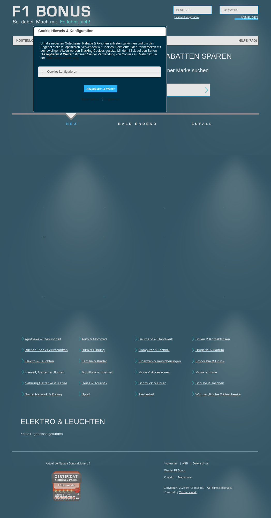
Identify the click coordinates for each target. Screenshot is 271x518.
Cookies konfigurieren (62, 71)
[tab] (99, 71)
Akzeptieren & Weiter (100, 88)
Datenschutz (90, 99)
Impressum (111, 99)
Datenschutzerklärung (62, 58)
